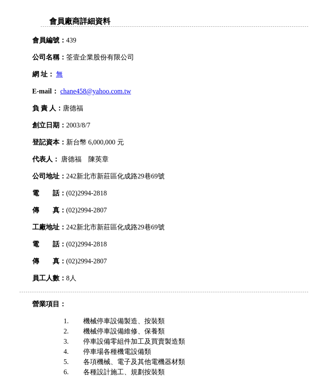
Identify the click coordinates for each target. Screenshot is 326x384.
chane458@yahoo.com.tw (95, 91)
